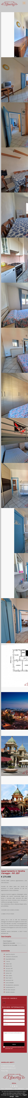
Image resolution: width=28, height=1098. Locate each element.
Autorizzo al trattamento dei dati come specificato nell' (15, 1047)
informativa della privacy (19, 1048)
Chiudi (16, 1096)
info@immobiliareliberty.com (8, 1068)
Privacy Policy (4, 1070)
